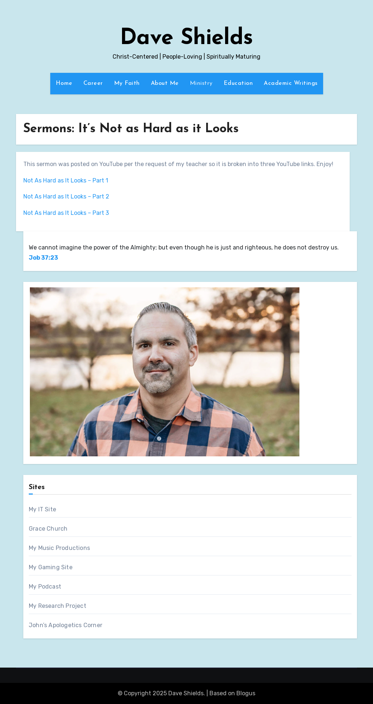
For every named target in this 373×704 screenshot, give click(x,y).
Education (238, 83)
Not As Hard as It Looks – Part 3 (66, 212)
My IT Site (42, 509)
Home (64, 83)
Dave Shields (186, 39)
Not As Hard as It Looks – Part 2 (66, 196)
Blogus (245, 693)
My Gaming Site (50, 567)
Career (93, 83)
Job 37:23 (43, 257)
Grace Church (48, 528)
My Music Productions (59, 547)
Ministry (201, 83)
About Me (165, 83)
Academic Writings (291, 83)
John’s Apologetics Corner (65, 625)
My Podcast (45, 586)
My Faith (127, 83)
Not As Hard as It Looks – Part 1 (65, 180)
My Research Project (57, 605)
